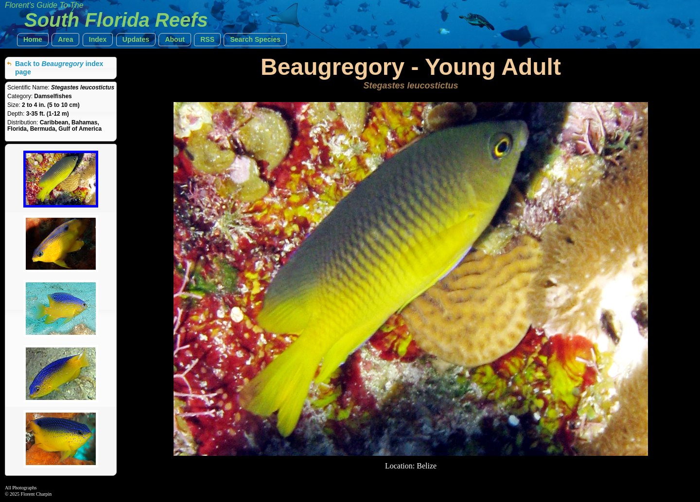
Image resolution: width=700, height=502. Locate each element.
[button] (33, 39)
